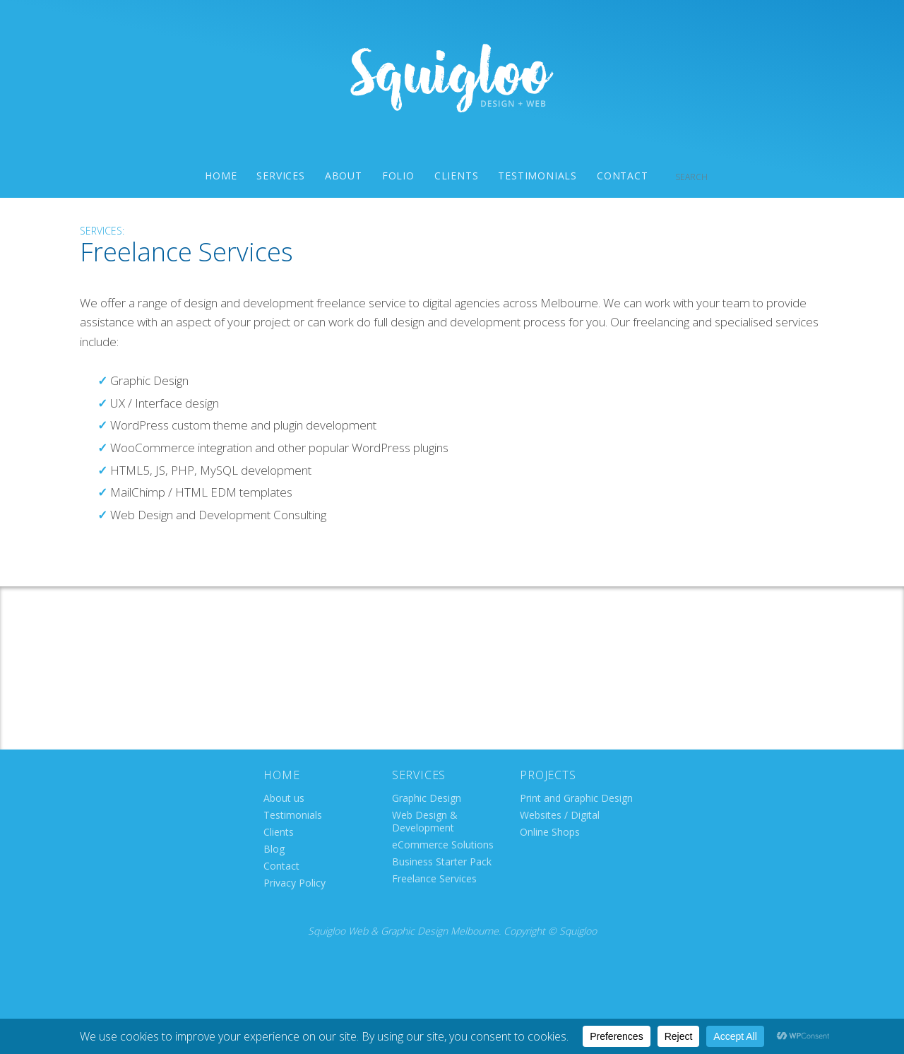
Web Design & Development (425, 821)
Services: (102, 230)
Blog (274, 848)
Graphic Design (426, 798)
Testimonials (537, 175)
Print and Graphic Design (576, 798)
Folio (398, 175)
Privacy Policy (294, 882)
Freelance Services (434, 878)
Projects (548, 775)
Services (280, 175)
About (343, 175)
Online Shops (550, 832)
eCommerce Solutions (443, 844)
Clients (456, 175)
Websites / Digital (560, 815)
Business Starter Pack (442, 861)
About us (283, 798)
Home (221, 175)
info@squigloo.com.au (453, 685)
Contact (622, 175)
